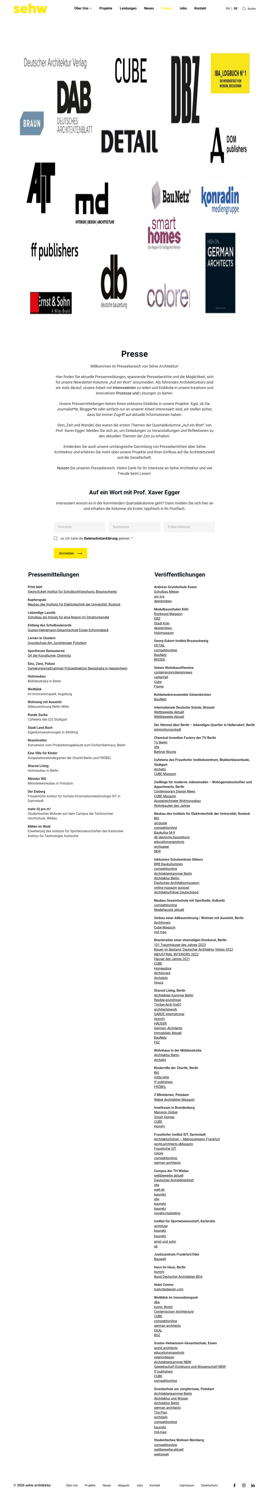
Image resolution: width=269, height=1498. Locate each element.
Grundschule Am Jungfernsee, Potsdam (57, 643)
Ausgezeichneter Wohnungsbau (177, 801)
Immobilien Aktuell (168, 1033)
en (228, 8)
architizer (161, 1226)
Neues (149, 8)
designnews (163, 601)
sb (156, 1246)
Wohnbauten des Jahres (172, 806)
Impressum (186, 1485)
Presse (166, 8)
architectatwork (165, 1009)
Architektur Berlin (167, 878)
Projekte (105, 8)
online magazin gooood (171, 888)
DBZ (157, 619)
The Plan (160, 1413)
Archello (160, 769)
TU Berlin (160, 742)
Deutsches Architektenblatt (174, 1180)
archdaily (161, 1417)
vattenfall (161, 677)
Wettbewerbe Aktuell (169, 712)
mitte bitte (161, 1077)
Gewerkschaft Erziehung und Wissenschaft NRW (190, 1367)
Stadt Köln (162, 623)
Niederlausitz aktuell (169, 910)
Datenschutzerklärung (100, 538)
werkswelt (161, 1454)
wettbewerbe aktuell (168, 1176)
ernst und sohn (165, 1242)
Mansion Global (166, 1112)
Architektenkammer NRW (172, 1362)
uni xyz (159, 596)
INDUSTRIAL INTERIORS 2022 (176, 954)
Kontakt (200, 8)
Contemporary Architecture (174, 1312)
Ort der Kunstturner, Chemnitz (49, 656)
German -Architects (168, 1028)
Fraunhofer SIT (165, 1149)
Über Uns (72, 1485)
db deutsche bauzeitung (172, 837)
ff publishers (163, 1082)
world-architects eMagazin (173, 1144)
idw (156, 747)
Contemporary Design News (174, 791)
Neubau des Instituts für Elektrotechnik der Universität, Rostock (74, 604)
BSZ (157, 1335)
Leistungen (128, 8)
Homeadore (162, 968)
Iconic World (163, 1307)
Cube (158, 682)
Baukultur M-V (164, 833)
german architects (167, 1163)
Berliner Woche (165, 752)
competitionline (165, 650)
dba (157, 1302)
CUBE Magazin (165, 774)
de (235, 8)
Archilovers (162, 923)
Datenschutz (209, 1485)
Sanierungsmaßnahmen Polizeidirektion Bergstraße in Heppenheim (77, 668)
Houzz (159, 983)
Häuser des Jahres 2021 (172, 959)
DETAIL (159, 645)
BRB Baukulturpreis (168, 864)
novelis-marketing (167, 1213)
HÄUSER (160, 1024)
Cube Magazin (164, 927)
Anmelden (66, 553)
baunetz (160, 1194)
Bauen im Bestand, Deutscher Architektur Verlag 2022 (193, 949)
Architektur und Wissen (171, 1398)
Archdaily (161, 978)
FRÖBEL (160, 1087)
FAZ (157, 1042)
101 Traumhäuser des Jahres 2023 (180, 945)
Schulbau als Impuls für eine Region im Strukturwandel (68, 617)
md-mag (160, 1432)
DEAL (158, 1331)
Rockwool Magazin (168, 614)
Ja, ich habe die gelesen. (96, 538)
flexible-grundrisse (167, 1000)
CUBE (158, 964)
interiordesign (164, 1357)
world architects (166, 1348)
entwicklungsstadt (167, 730)
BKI (156, 818)
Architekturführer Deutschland (176, 892)
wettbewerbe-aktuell (168, 1450)
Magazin (123, 1485)
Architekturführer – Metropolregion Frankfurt (187, 1139)
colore (158, 1153)
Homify (159, 1019)
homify (159, 1272)
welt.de (159, 1190)
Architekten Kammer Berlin (173, 995)
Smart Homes (164, 1117)
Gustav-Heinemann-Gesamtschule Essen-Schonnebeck (68, 630)
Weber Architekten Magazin (174, 1100)
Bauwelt (160, 1259)
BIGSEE (159, 660)
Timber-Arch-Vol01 (168, 1005)
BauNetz (160, 655)
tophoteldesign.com (168, 1289)
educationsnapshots (169, 842)
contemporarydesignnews (173, 672)
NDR (157, 851)
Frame (159, 686)
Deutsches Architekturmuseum (176, 883)
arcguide (160, 823)
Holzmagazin (164, 633)
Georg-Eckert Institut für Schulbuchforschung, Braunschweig (72, 592)
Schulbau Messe (166, 592)
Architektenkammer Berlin (173, 874)
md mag (160, 932)
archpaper (161, 847)
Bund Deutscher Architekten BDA (178, 1277)
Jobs (183, 8)
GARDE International (169, 1014)
